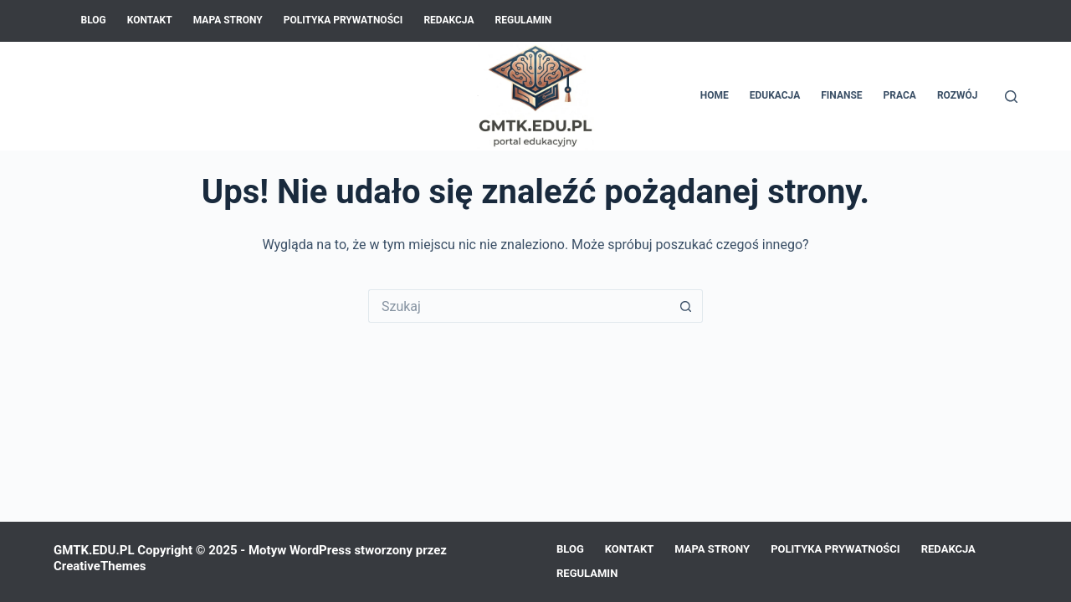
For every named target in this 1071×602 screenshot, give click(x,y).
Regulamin (523, 20)
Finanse (841, 95)
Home (714, 95)
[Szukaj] (1011, 96)
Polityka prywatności (343, 20)
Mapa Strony (228, 20)
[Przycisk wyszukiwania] (686, 306)
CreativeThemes (100, 566)
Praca (900, 95)
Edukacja (775, 95)
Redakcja (448, 20)
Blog (93, 20)
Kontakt (149, 20)
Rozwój (957, 95)
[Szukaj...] (518, 306)
